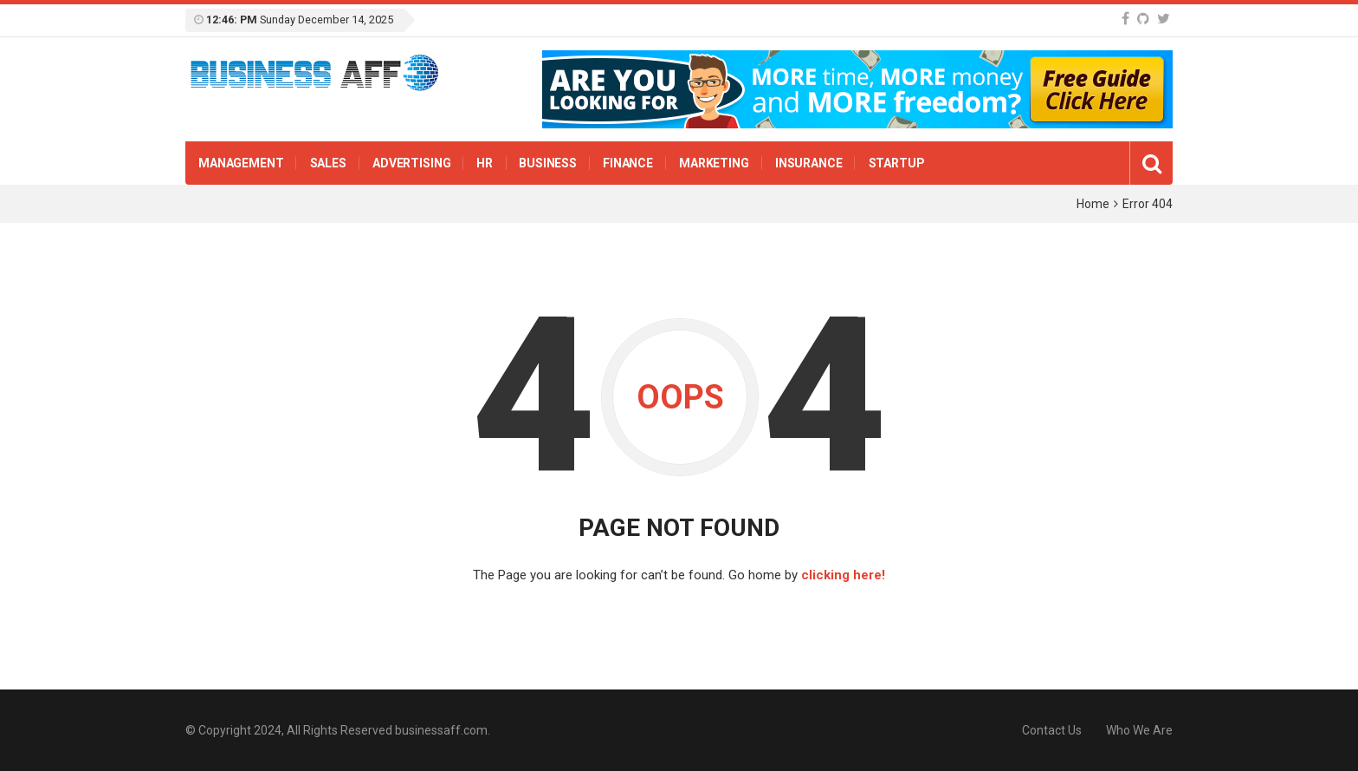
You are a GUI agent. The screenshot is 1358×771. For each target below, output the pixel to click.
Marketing (714, 163)
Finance (628, 163)
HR (484, 163)
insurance (809, 163)
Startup (897, 163)
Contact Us (1052, 730)
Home (1093, 204)
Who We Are (1139, 730)
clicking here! (843, 575)
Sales (328, 163)
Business (548, 163)
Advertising (411, 163)
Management (241, 163)
